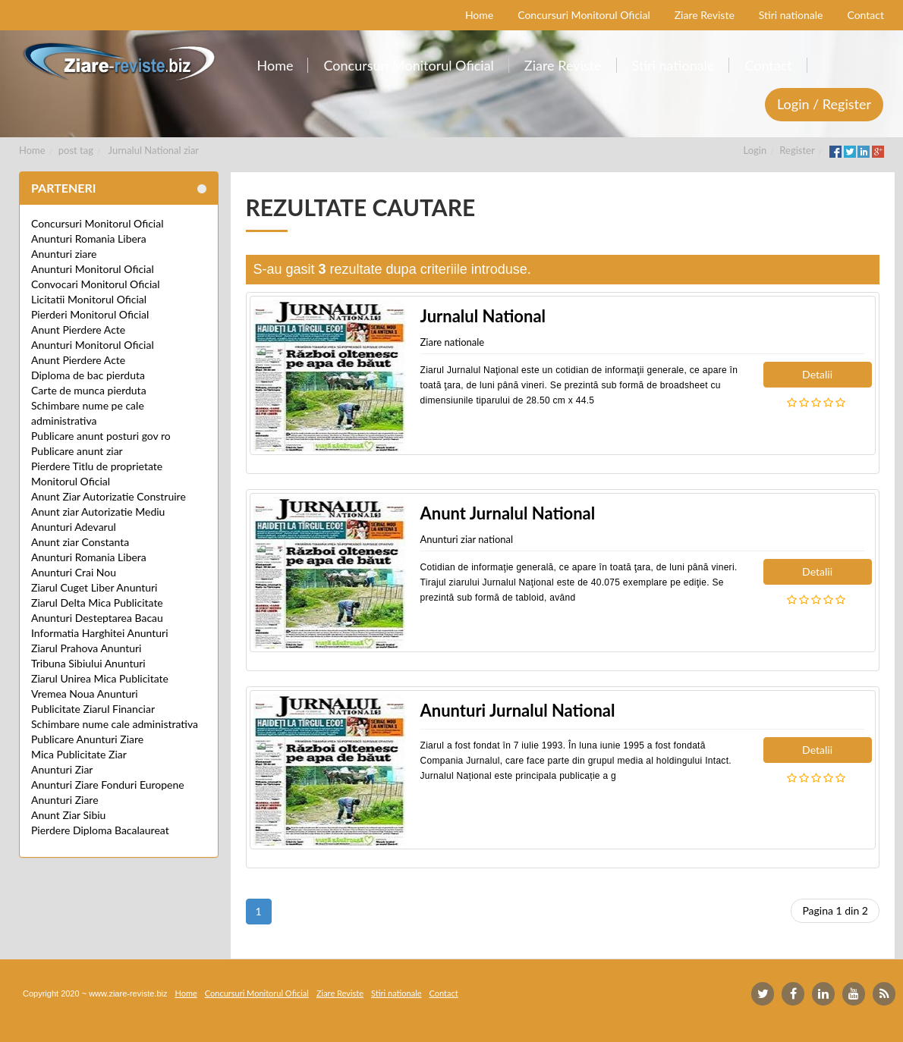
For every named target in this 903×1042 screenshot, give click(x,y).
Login (755, 150)
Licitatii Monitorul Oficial (88, 299)
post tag (75, 150)
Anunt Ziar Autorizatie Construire (108, 496)
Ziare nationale (452, 342)
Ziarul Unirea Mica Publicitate (99, 678)
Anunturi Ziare (65, 799)
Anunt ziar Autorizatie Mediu (98, 511)
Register (796, 150)
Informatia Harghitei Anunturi (99, 632)
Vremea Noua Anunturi (84, 693)
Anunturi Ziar (62, 769)
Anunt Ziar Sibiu (68, 814)
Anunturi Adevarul (73, 526)
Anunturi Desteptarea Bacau (97, 617)
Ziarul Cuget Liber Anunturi (94, 587)
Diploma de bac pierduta (88, 375)
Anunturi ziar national (467, 539)
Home (32, 150)
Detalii (817, 374)
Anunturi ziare (64, 253)
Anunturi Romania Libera (88, 238)
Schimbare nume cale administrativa (114, 723)
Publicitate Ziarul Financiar (93, 708)
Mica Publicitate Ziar (79, 754)
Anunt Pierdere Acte (78, 329)
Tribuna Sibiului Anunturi (88, 663)
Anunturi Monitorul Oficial (92, 268)
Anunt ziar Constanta (80, 541)
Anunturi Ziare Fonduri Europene (107, 784)
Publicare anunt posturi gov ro (101, 435)
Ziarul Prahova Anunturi (86, 648)
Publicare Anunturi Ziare (87, 739)
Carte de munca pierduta (88, 390)
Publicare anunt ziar (77, 450)
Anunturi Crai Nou (73, 572)
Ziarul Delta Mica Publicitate (97, 602)
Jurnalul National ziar (154, 150)
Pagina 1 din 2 (835, 910)
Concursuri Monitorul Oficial (97, 223)
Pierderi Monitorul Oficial (90, 314)
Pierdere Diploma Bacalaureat (100, 830)
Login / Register (824, 104)
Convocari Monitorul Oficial (95, 284)
